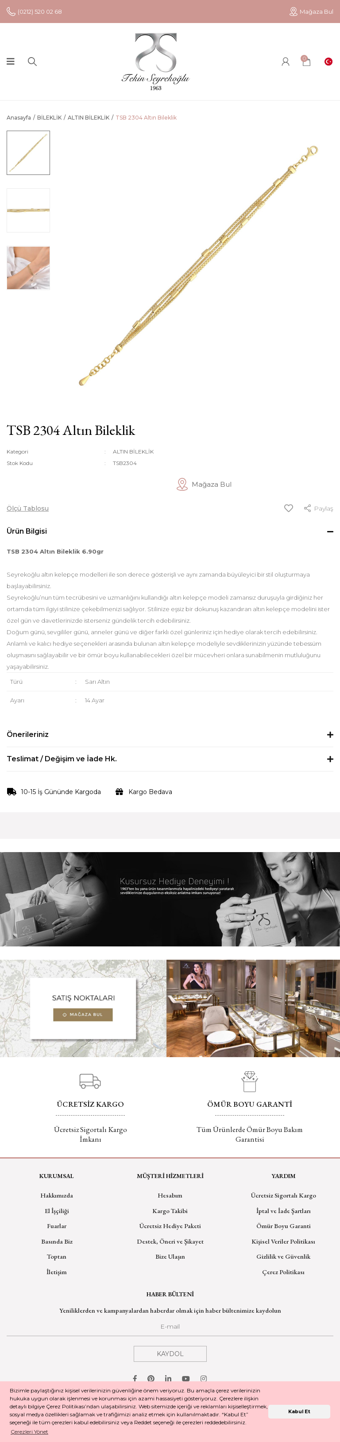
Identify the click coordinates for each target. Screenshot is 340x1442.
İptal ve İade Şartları (283, 1210)
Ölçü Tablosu (28, 508)
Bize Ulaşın (170, 1256)
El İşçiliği (57, 1210)
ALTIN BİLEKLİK (133, 451)
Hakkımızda (56, 1195)
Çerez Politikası (283, 1272)
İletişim (56, 1272)
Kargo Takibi (170, 1210)
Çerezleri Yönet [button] (29, 1431)
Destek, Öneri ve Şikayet (170, 1241)
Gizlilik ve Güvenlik (283, 1256)
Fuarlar (56, 1225)
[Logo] (156, 61)
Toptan (56, 1256)
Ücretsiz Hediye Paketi (170, 1225)
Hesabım (170, 1195)
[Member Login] (286, 61)
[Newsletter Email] (170, 1329)
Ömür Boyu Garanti (283, 1225)
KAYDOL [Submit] (170, 1354)
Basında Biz (57, 1241)
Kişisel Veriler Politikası (283, 1241)
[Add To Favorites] (288, 508)
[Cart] (306, 61)
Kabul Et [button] (299, 1412)
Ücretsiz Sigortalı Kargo (283, 1195)
